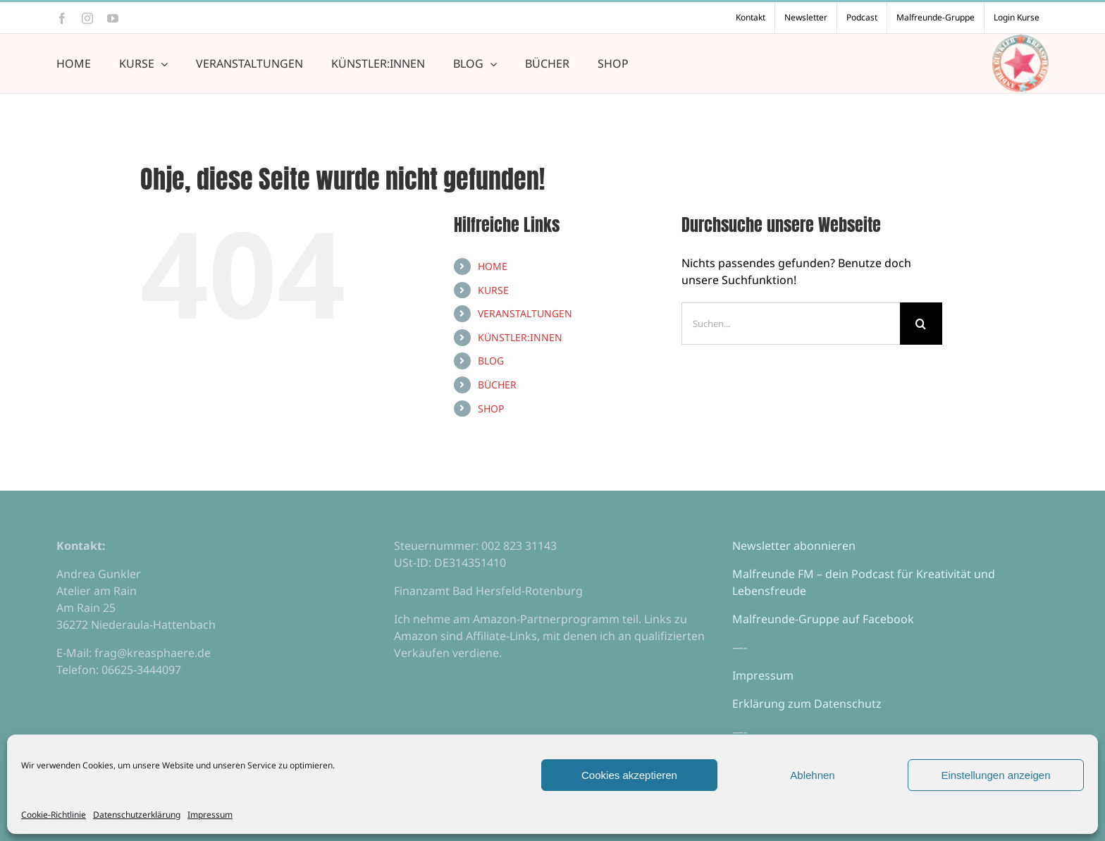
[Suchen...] (790, 323)
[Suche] (921, 323)
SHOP (491, 408)
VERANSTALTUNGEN (525, 313)
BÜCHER (497, 384)
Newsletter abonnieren (794, 545)
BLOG (491, 360)
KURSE (493, 290)
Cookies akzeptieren (629, 775)
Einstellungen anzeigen (995, 775)
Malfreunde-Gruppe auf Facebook (823, 619)
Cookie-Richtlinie (53, 815)
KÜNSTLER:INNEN (520, 337)
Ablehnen (812, 775)
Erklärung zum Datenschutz (807, 703)
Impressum (210, 815)
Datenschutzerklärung (136, 815)
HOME (492, 266)
